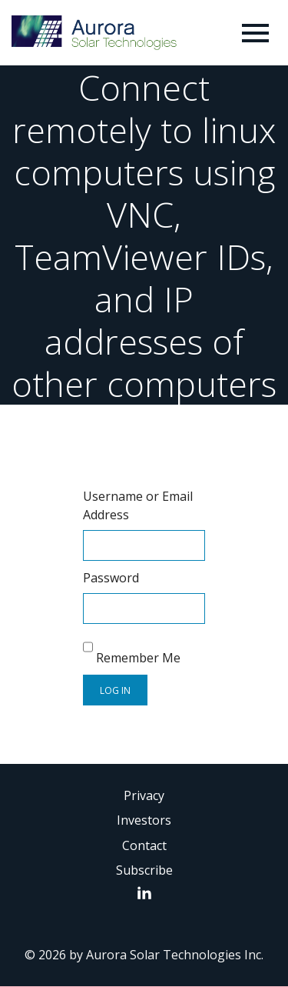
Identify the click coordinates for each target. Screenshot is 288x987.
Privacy (144, 795)
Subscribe (144, 870)
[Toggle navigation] (255, 32)
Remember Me (131, 649)
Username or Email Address (138, 505)
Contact (144, 845)
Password (111, 577)
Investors (144, 820)
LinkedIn (147, 892)
